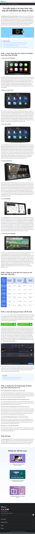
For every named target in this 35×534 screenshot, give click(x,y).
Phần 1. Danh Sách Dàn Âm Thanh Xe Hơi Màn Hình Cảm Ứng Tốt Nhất (15, 42)
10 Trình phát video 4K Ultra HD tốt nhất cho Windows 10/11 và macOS (17, 481)
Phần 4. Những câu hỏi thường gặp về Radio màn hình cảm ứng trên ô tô (15, 47)
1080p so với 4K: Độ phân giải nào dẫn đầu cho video (12, 377)
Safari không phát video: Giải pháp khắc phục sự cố (12, 378)
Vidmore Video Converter (5, 314)
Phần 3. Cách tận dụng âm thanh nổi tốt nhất (11, 45)
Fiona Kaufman (11, 13)
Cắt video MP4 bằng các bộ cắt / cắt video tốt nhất (17, 497)
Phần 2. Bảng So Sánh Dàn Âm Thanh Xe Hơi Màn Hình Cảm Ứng (14, 44)
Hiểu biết (24, 13)
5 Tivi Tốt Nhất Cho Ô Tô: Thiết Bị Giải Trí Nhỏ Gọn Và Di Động (17, 465)
